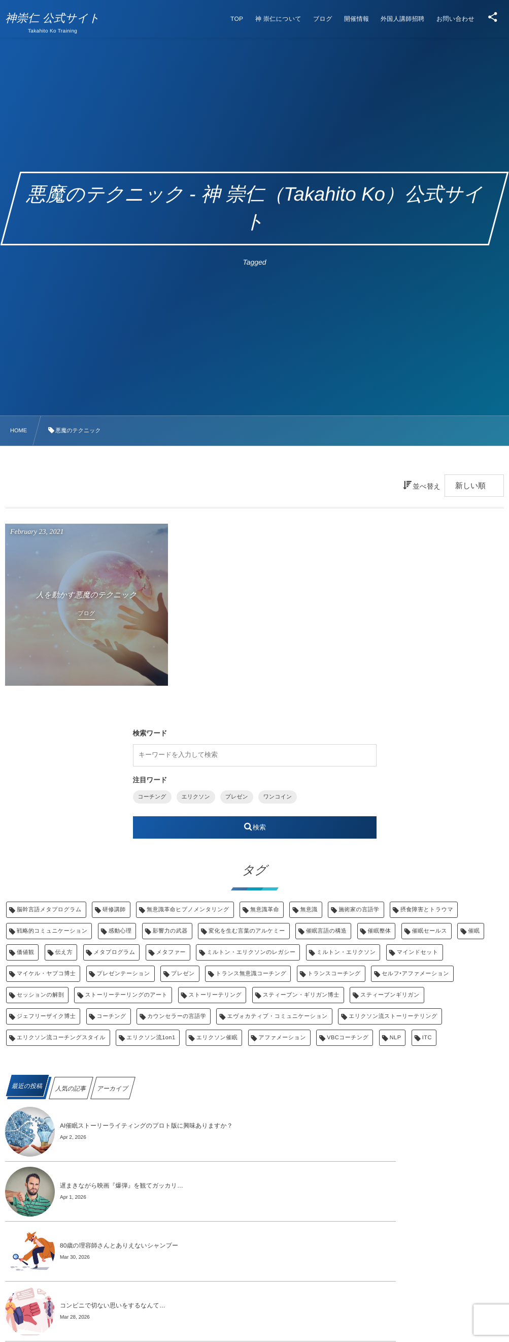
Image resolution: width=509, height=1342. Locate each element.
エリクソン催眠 (216, 1038)
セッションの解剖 (40, 995)
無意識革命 (264, 910)
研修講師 (114, 910)
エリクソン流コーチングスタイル (61, 1038)
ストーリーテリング (215, 995)
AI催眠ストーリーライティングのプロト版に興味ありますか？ (146, 1125)
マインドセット (417, 952)
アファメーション (282, 1038)
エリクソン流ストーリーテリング (393, 1016)
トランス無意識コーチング (251, 974)
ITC (427, 1038)
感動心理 (120, 931)
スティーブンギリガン (390, 995)
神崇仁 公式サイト (57, 18)
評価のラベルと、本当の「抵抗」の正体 (115, 1245)
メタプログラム (114, 952)
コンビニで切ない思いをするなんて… (362, 1185)
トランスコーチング (334, 974)
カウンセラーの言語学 (176, 1016)
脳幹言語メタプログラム (49, 910)
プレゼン (236, 797)
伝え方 (64, 952)
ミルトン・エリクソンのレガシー (251, 952)
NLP (395, 1038)
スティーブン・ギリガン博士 (301, 995)
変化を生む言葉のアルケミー (247, 931)
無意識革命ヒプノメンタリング (188, 910)
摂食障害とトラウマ (426, 910)
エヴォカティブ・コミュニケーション (277, 1016)
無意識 (308, 910)
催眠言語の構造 (326, 931)
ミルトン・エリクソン (346, 952)
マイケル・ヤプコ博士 (46, 974)
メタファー (171, 952)
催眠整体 (379, 931)
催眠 (474, 931)
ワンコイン (277, 797)
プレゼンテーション (123, 974)
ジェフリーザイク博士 (46, 1016)
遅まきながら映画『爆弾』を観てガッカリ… (371, 1125)
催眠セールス (429, 931)
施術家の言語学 (358, 910)
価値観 (25, 952)
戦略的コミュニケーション (52, 931)
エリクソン (196, 797)
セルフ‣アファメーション (415, 974)
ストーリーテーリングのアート (126, 995)
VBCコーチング (347, 1038)
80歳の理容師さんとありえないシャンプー (119, 1185)
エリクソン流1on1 (150, 1038)
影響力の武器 (170, 931)
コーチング (152, 797)
